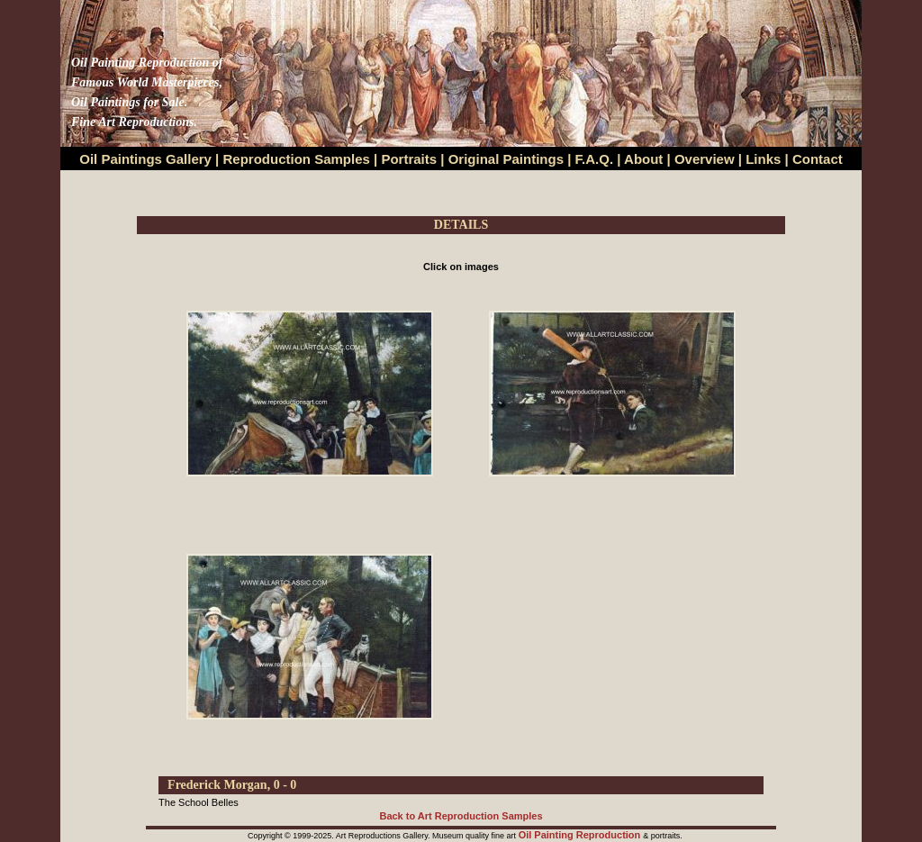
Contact (817, 159)
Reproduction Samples (296, 159)
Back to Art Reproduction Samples (460, 815)
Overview (704, 159)
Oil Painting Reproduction (581, 834)
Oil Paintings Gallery (145, 159)
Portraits (409, 159)
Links (765, 159)
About (643, 159)
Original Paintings (506, 159)
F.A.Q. (594, 159)
